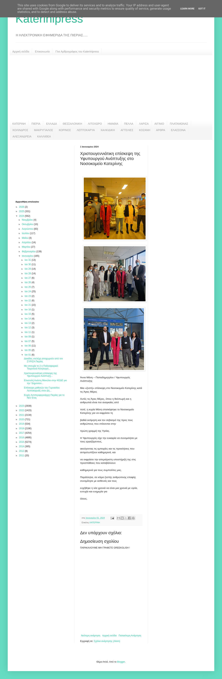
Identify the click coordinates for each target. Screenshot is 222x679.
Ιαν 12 (28, 327)
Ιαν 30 (28, 264)
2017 (22, 433)
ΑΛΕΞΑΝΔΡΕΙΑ (22, 136)
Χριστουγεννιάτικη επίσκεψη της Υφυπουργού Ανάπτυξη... (40, 374)
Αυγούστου (28, 229)
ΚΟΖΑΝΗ (144, 130)
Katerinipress (49, 18)
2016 (22, 437)
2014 (22, 446)
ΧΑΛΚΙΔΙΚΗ (108, 130)
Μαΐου (25, 238)
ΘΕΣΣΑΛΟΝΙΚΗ (72, 123)
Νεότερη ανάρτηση (90, 635)
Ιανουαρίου (28, 256)
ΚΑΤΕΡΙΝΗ (19, 123)
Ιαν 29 (28, 269)
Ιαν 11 (28, 332)
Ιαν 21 (28, 305)
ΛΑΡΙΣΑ (144, 123)
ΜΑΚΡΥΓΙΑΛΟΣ (43, 130)
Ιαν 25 (28, 287)
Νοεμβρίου (28, 219)
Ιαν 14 (28, 318)
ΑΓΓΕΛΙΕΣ (127, 130)
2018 (22, 428)
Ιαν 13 (28, 323)
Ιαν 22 (28, 300)
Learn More (187, 8)
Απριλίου (27, 242)
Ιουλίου (26, 233)
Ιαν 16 (28, 309)
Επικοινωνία (42, 51)
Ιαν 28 (28, 273)
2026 (22, 207)
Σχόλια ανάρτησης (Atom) (107, 641)
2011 (22, 455)
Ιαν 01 (28, 354)
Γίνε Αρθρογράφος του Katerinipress (77, 51)
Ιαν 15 (28, 314)
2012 (22, 451)
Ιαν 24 (28, 291)
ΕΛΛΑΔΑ (51, 123)
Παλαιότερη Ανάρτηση (130, 635)
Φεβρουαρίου (29, 251)
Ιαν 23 (28, 296)
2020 (22, 419)
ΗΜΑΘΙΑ (113, 123)
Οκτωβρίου (28, 224)
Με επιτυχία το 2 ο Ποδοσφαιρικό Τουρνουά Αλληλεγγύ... (41, 367)
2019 (22, 423)
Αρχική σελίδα (20, 51)
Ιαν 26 (28, 282)
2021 (22, 415)
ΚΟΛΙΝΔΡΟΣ (20, 130)
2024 (22, 216)
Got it (201, 8)
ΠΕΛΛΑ (128, 123)
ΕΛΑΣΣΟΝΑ (178, 130)
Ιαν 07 (28, 341)
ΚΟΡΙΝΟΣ (65, 130)
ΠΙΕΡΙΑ (35, 123)
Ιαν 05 (28, 350)
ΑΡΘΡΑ (160, 130)
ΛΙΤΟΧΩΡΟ (95, 123)
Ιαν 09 (28, 336)
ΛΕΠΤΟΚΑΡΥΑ (86, 130)
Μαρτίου (26, 247)
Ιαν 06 (28, 345)
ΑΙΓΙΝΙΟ (159, 123)
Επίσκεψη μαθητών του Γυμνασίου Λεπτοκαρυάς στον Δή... (41, 389)
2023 (22, 406)
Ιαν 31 (28, 260)
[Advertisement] (111, 88)
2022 (22, 410)
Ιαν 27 (28, 278)
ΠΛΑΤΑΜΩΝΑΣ (179, 123)
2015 (22, 442)
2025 (22, 211)
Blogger (121, 661)
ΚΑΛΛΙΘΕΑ (44, 136)
